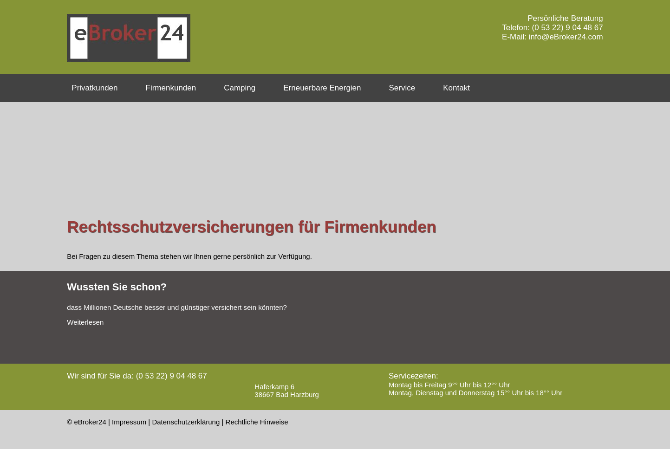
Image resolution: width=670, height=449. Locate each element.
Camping (239, 87)
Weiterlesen (85, 322)
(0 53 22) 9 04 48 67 (567, 27)
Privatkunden (94, 87)
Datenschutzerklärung (186, 422)
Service (402, 87)
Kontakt (456, 87)
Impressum (129, 422)
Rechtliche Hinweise (257, 422)
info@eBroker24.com (566, 36)
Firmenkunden (171, 87)
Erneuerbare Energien (322, 87)
